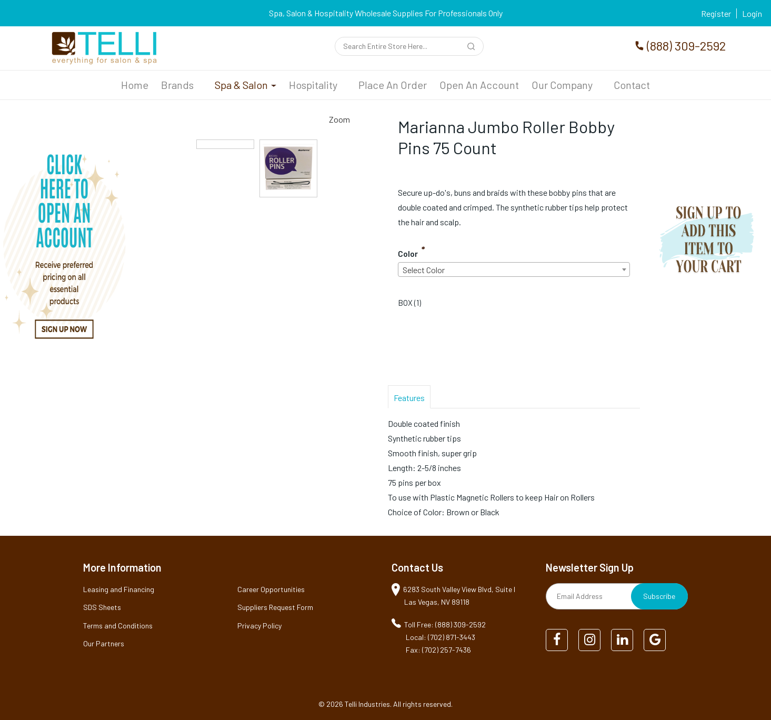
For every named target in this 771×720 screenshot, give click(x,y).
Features (409, 398)
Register (716, 13)
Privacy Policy (259, 625)
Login (752, 13)
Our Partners (103, 643)
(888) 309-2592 (686, 45)
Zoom (339, 119)
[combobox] (514, 269)
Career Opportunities (271, 589)
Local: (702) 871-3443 (440, 637)
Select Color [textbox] (424, 270)
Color (408, 253)
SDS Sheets (102, 607)
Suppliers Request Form (275, 607)
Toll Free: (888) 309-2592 (445, 624)
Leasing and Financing (118, 589)
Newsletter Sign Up (590, 567)
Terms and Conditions (118, 625)
